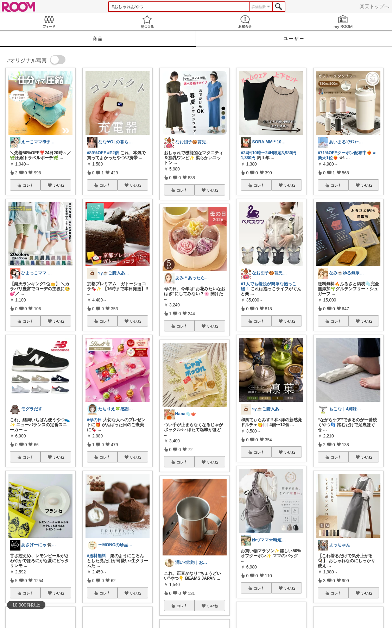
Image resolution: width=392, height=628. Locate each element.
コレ (28, 185)
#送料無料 (96, 555)
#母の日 (94, 419)
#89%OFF (96, 152)
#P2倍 (113, 152)
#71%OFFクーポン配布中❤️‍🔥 (345, 152)
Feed (49, 21)
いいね (58, 185)
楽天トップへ (374, 6)
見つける (147, 21)
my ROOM (343, 21)
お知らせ (245, 21)
